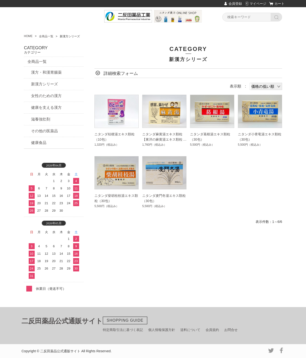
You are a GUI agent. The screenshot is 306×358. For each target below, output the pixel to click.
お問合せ (231, 330)
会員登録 (235, 4)
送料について (190, 330)
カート (279, 4)
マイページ (258, 4)
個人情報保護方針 (161, 330)
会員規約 (212, 330)
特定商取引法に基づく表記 (123, 330)
